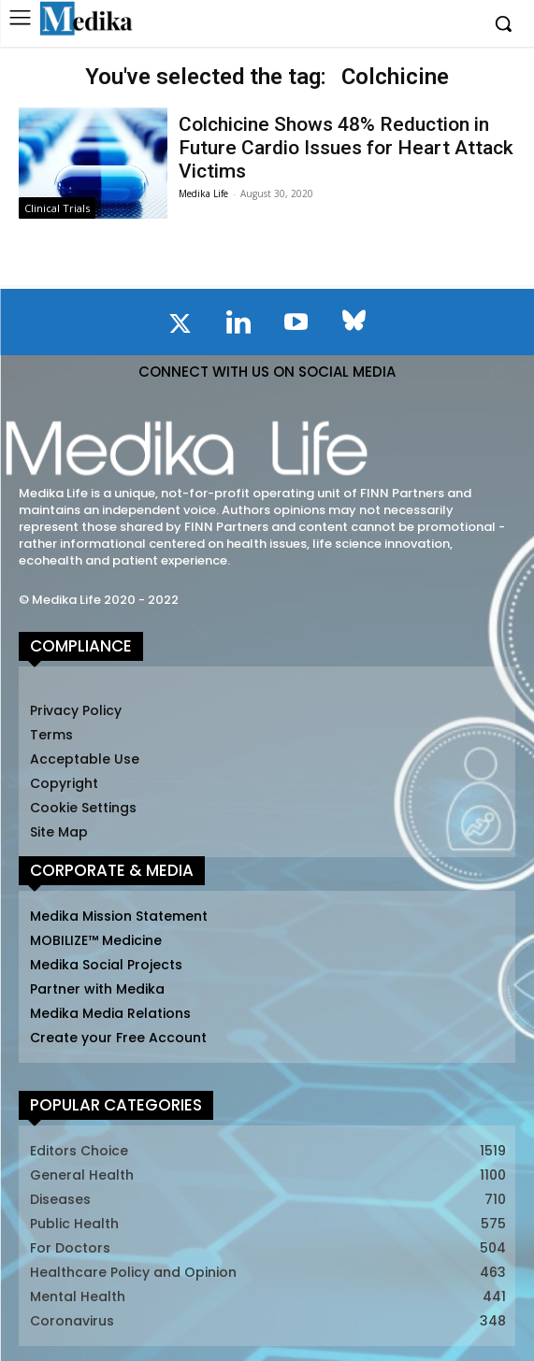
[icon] (180, 327)
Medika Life (203, 193)
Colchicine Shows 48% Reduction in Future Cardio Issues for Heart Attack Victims (346, 147)
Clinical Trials (57, 208)
